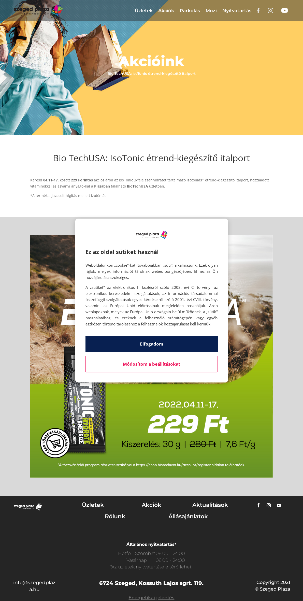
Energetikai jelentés (151, 597)
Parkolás (190, 10)
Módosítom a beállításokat (151, 364)
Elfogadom (151, 344)
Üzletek (144, 10)
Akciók (166, 10)
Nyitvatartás (236, 10)
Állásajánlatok (188, 516)
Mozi (211, 10)
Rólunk (115, 516)
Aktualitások (210, 505)
